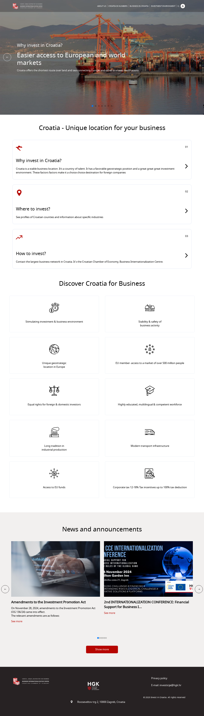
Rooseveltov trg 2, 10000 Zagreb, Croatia (97, 702)
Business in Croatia (139, 6)
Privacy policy (159, 678)
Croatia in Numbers (118, 6)
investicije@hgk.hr (170, 685)
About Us (101, 6)
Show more (102, 649)
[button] (92, 106)
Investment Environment (163, 6)
